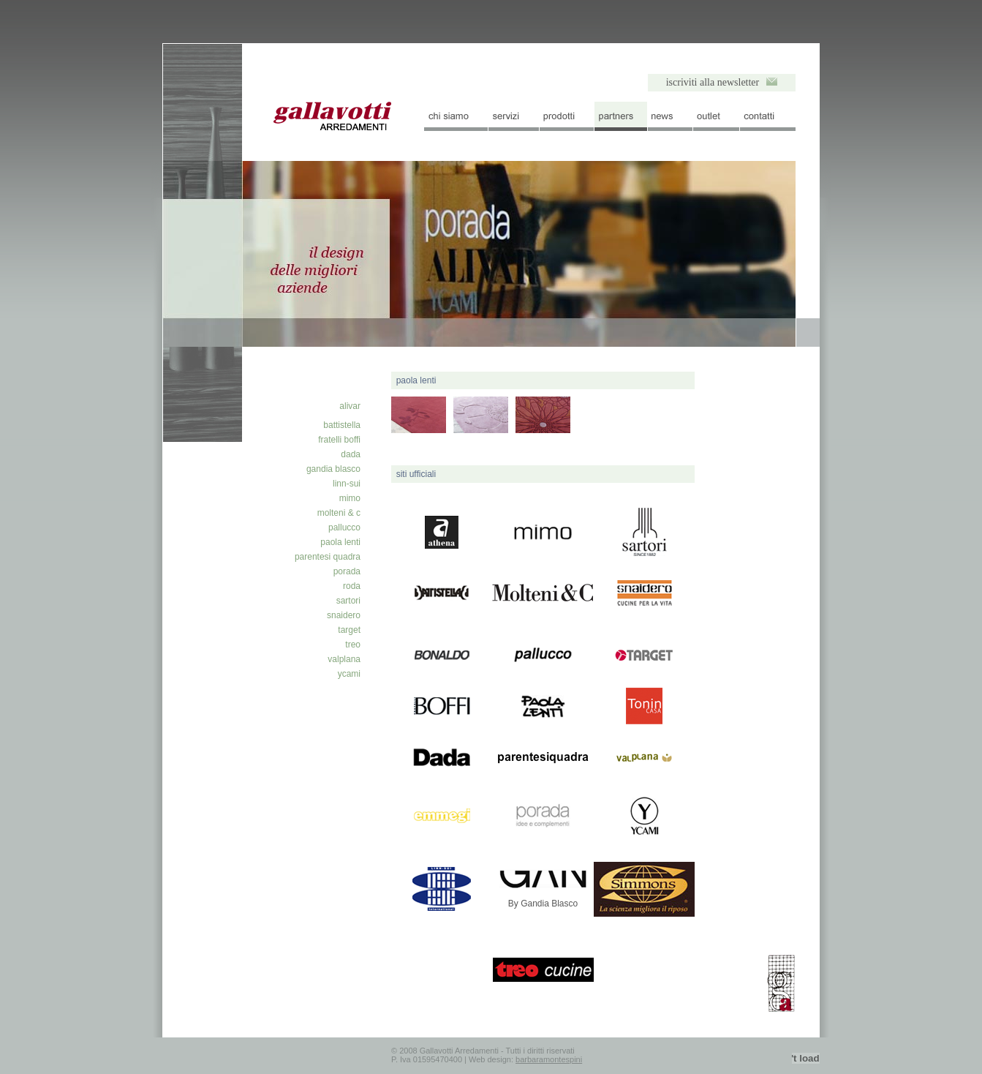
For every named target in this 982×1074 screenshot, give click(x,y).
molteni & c (338, 513)
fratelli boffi (339, 440)
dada (350, 454)
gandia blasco (333, 469)
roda (351, 586)
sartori (348, 601)
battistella (341, 425)
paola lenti (340, 542)
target (349, 630)
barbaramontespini (548, 1059)
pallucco (344, 527)
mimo (349, 498)
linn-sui (346, 483)
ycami (349, 674)
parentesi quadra (327, 557)
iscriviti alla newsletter (713, 82)
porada (346, 571)
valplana (344, 659)
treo (352, 644)
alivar (349, 406)
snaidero (343, 615)
